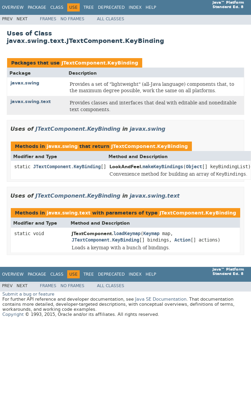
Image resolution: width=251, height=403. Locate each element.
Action (182, 240)
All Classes (110, 19)
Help (151, 7)
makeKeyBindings (163, 167)
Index (135, 7)
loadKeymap (127, 233)
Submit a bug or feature (28, 294)
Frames (48, 19)
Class (57, 7)
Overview (13, 7)
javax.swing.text (30, 101)
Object (194, 167)
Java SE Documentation (160, 299)
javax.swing (24, 82)
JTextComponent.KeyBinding (99, 63)
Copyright (13, 314)
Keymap (151, 233)
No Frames (72, 19)
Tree (88, 7)
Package (37, 7)
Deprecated (111, 7)
